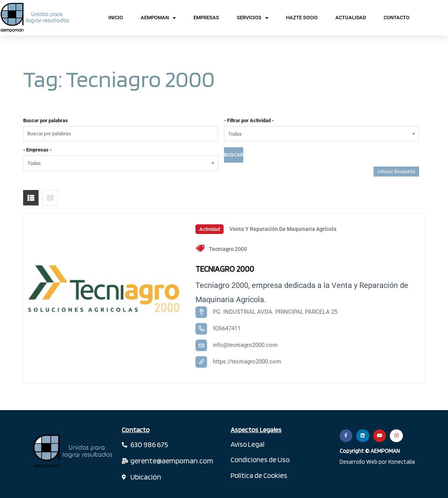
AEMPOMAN (158, 18)
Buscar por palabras (45, 120)
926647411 (227, 328)
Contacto (396, 17)
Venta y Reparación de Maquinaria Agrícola (283, 229)
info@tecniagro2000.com (245, 345)
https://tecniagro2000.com (247, 361)
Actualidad (350, 17)
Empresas (206, 17)
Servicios (252, 18)
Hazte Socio (302, 17)
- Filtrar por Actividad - (249, 120)
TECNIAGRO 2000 (226, 269)
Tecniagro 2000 (228, 249)
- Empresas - (37, 149)
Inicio (115, 17)
